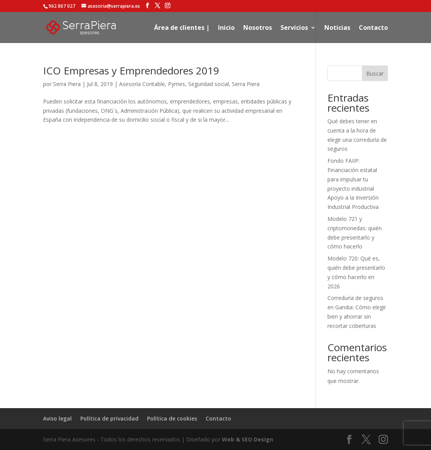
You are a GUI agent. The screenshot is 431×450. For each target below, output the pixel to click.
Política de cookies (172, 418)
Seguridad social (208, 84)
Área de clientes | (181, 28)
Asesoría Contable (142, 84)
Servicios (294, 28)
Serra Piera (67, 84)
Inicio (226, 28)
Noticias (337, 28)
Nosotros (257, 28)
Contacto (373, 28)
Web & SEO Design (247, 439)
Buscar (375, 73)
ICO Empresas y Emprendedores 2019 (131, 71)
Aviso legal (57, 418)
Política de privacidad (109, 418)
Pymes (176, 84)
